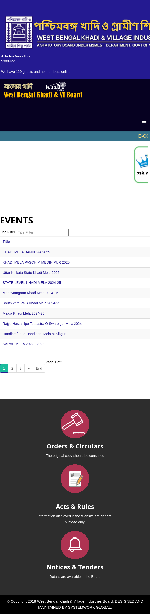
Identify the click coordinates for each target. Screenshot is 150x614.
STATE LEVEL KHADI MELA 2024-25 (32, 283)
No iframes (75, 136)
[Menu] (144, 121)
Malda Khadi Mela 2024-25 (23, 313)
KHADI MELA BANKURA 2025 (26, 252)
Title (6, 242)
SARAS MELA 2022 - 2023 (23, 344)
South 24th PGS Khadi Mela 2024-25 (31, 303)
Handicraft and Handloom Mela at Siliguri (34, 334)
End (39, 368)
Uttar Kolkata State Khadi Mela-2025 (31, 273)
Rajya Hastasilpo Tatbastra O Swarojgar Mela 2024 (42, 324)
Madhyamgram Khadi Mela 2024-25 (30, 293)
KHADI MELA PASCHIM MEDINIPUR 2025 (36, 262)
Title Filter (8, 232)
